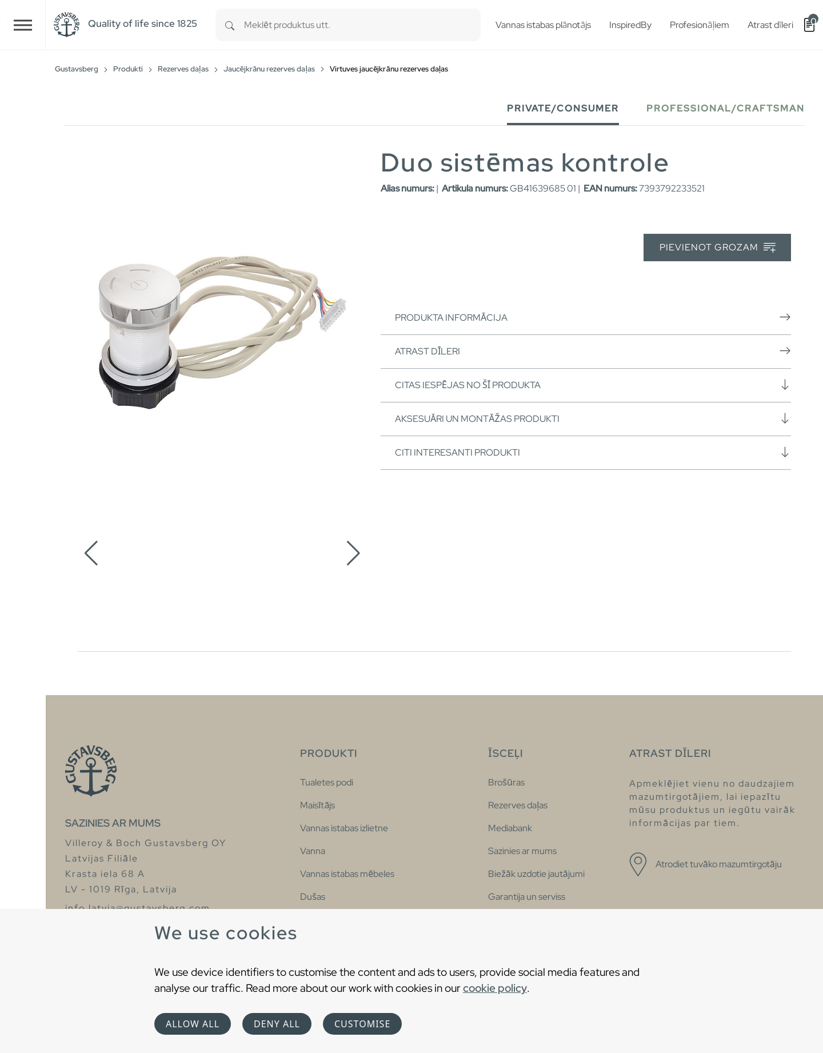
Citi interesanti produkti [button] (593, 452)
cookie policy (495, 987)
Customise (362, 1024)
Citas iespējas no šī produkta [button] (593, 384)
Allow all (192, 1024)
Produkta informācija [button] (593, 317)
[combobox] (362, 24)
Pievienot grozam (718, 247)
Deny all (277, 1024)
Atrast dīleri (593, 351)
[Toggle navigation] (23, 25)
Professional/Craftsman (725, 108)
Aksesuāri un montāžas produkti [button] (593, 418)
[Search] (229, 24)
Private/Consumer (563, 108)
